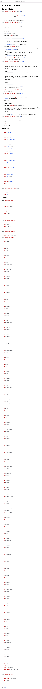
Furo (13, 687)
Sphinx (6, 687)
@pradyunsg (10, 687)
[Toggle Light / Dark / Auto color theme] (39, 1)
